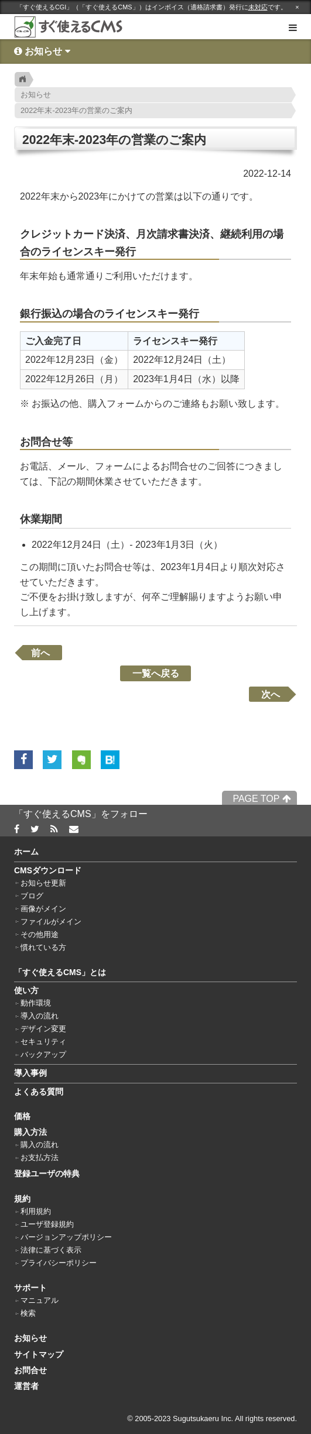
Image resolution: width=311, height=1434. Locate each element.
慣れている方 (43, 948)
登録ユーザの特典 (47, 1173)
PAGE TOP (262, 799)
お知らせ (30, 1338)
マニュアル (39, 1300)
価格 (22, 1116)
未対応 (258, 7)
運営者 (26, 1386)
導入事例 (30, 1073)
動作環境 (35, 1003)
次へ (270, 694)
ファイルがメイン (50, 922)
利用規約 (35, 1211)
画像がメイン (43, 909)
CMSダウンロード (47, 870)
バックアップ (43, 1055)
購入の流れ (39, 1145)
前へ (40, 652)
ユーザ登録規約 (47, 1224)
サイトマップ (38, 1354)
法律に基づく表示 (50, 1250)
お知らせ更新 (43, 883)
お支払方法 (39, 1158)
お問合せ (30, 1370)
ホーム (26, 851)
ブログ (31, 896)
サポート (30, 1287)
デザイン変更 (43, 1029)
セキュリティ (43, 1042)
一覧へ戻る (155, 673)
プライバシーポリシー (58, 1263)
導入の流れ (39, 1016)
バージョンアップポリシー (66, 1237)
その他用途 (39, 935)
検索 (28, 1313)
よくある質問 (38, 1091)
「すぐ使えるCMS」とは (60, 972)
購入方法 (30, 1132)
